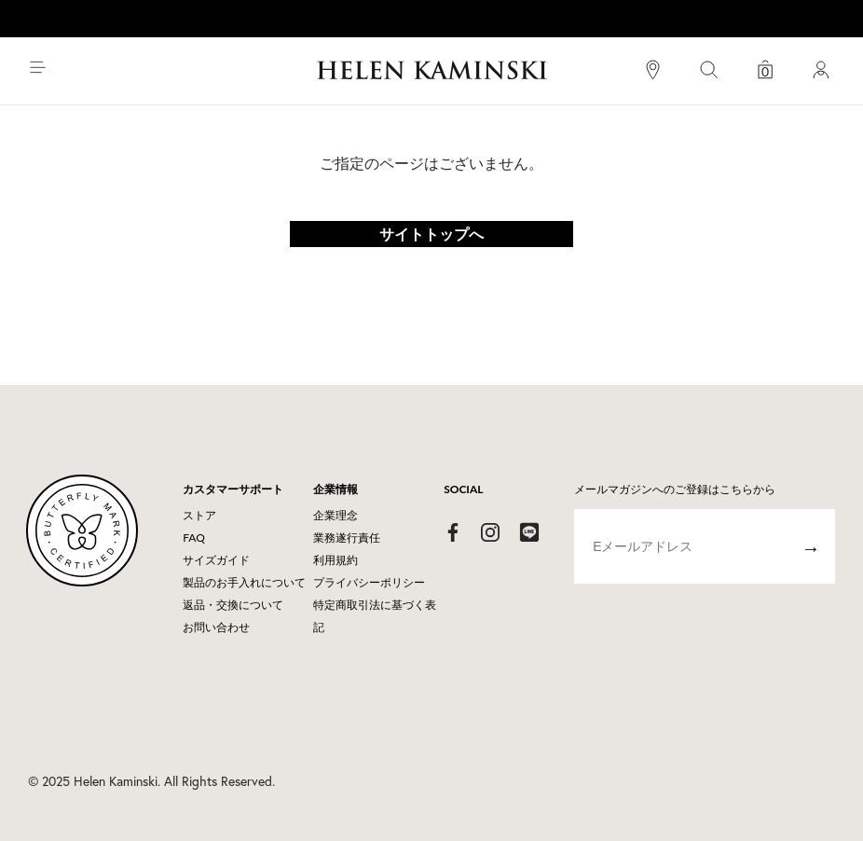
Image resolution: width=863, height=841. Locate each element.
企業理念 (335, 515)
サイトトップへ (431, 233)
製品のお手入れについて (244, 582)
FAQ (194, 538)
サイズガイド (216, 560)
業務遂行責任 (346, 538)
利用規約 (335, 560)
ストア (199, 515)
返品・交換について (233, 605)
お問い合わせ (216, 627)
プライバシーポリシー (369, 582)
